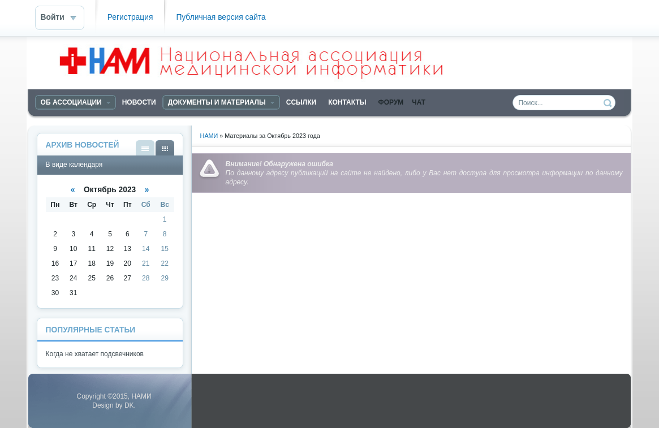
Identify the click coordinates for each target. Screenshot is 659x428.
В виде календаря (165, 147)
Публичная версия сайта (220, 17)
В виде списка (145, 147)
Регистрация (130, 17)
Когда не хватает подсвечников (95, 354)
